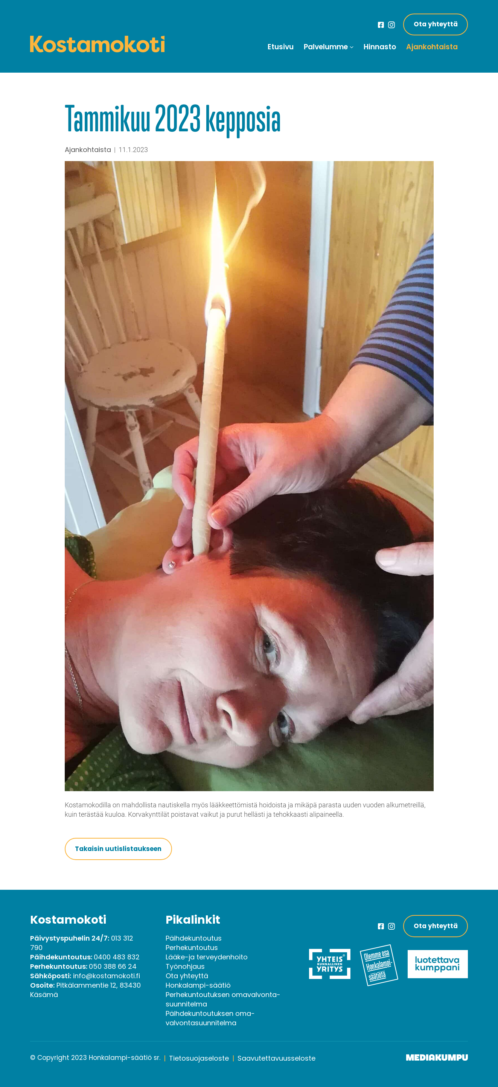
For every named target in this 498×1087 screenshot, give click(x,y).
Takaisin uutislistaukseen (118, 848)
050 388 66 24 (113, 966)
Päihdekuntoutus (194, 938)
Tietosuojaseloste (199, 1058)
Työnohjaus (185, 966)
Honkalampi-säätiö (198, 985)
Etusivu (281, 47)
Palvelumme (326, 47)
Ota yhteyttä (436, 24)
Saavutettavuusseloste (276, 1058)
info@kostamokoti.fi (106, 975)
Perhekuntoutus (192, 947)
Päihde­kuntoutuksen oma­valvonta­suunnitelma (210, 1018)
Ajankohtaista (432, 47)
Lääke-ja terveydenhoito (207, 957)
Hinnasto (380, 47)
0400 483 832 (117, 957)
